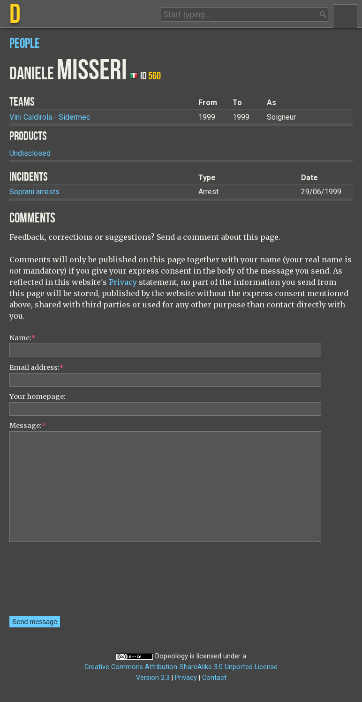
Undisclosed (30, 153)
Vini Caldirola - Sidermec (49, 117)
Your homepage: (37, 396)
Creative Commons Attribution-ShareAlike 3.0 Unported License (181, 667)
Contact (214, 678)
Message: (27, 425)
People (24, 44)
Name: (22, 338)
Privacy (123, 282)
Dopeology (171, 656)
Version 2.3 (153, 678)
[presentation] (47, 582)
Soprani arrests (34, 191)
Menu (345, 16)
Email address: (36, 367)
